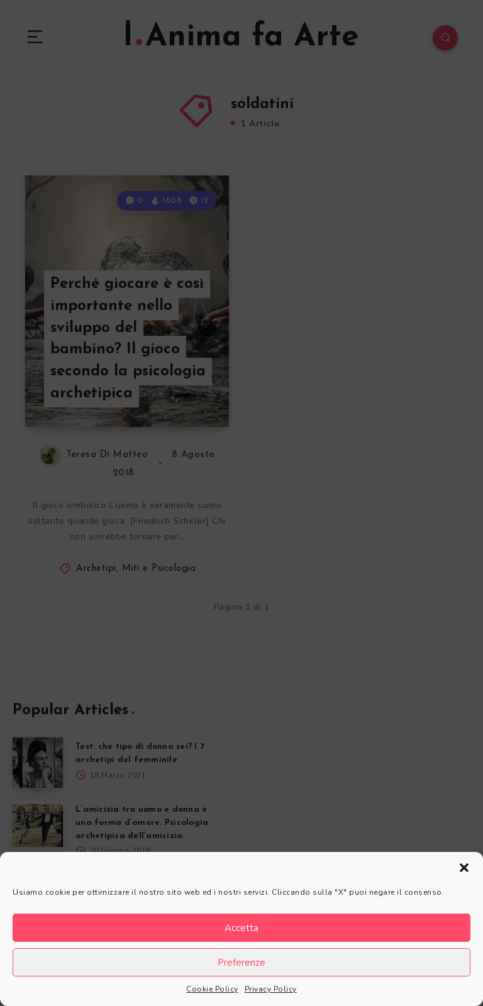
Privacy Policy (271, 989)
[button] (464, 867)
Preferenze (241, 962)
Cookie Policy (212, 989)
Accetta (241, 928)
